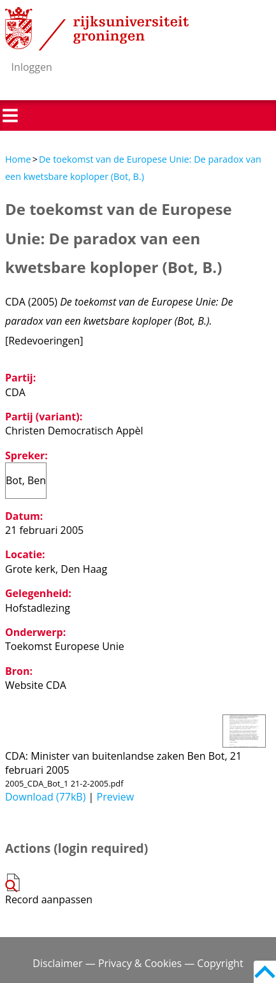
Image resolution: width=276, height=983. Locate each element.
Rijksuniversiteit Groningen (97, 28)
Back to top (265, 972)
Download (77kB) (45, 797)
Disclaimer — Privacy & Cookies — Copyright (138, 963)
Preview (115, 797)
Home (18, 159)
